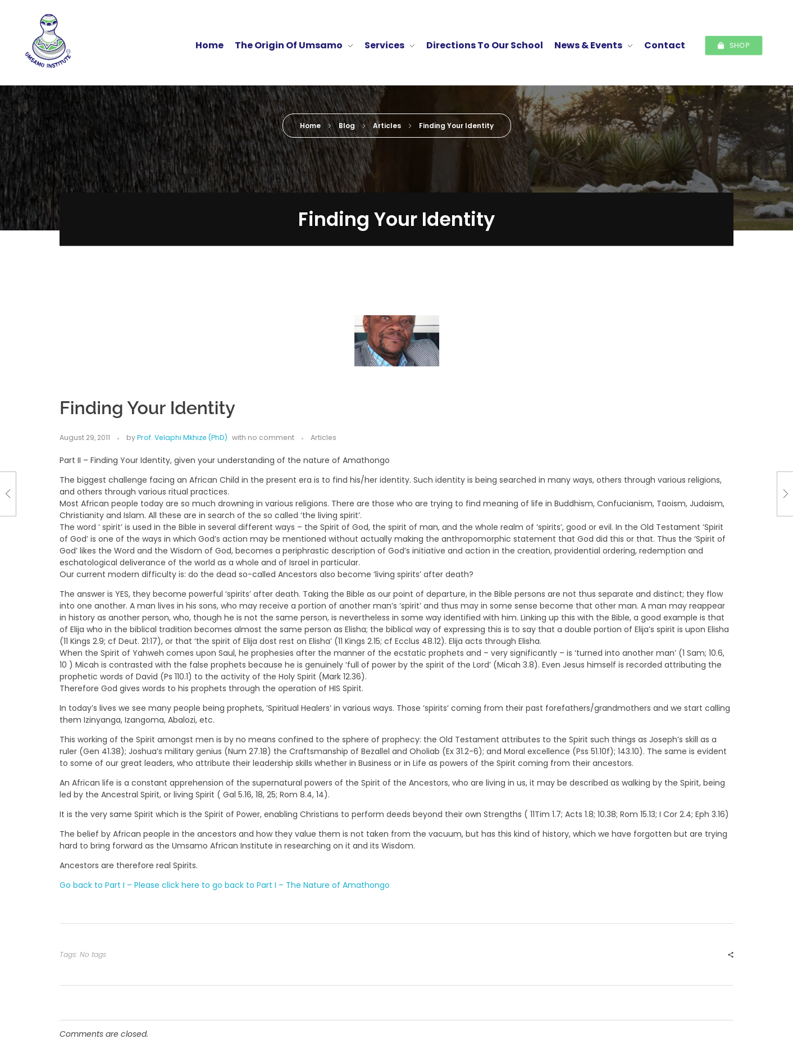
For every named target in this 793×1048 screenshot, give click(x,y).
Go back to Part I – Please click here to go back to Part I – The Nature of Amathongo (225, 885)
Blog (347, 125)
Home (310, 125)
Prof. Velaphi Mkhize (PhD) (457, 262)
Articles (387, 125)
